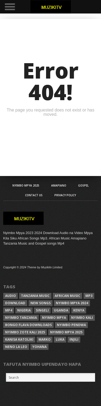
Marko (45, 339)
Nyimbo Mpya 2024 (72, 303)
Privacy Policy (65, 195)
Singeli (42, 310)
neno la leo (16, 346)
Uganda (61, 310)
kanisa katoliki (19, 339)
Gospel (83, 185)
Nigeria (24, 310)
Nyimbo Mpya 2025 (25, 185)
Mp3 (88, 295)
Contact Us (34, 195)
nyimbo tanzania (21, 317)
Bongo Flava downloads (28, 325)
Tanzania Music (35, 295)
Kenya (78, 310)
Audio (10, 295)
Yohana (39, 346)
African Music (67, 295)
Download (15, 303)
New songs (40, 303)
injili (73, 339)
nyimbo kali (82, 317)
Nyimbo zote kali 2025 (25, 332)
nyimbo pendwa (71, 325)
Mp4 (8, 310)
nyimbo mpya (54, 317)
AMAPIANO (58, 185)
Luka (60, 339)
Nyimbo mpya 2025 (66, 332)
